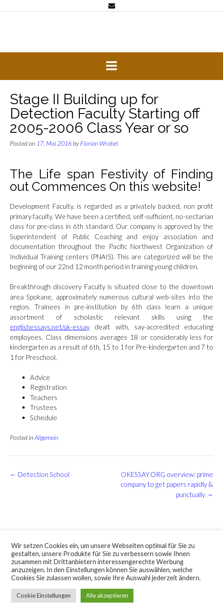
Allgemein (46, 437)
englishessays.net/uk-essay (50, 327)
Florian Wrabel (99, 143)
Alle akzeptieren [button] (107, 595)
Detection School (39, 474)
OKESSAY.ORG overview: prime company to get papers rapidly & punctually (166, 484)
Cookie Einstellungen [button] (44, 595)
